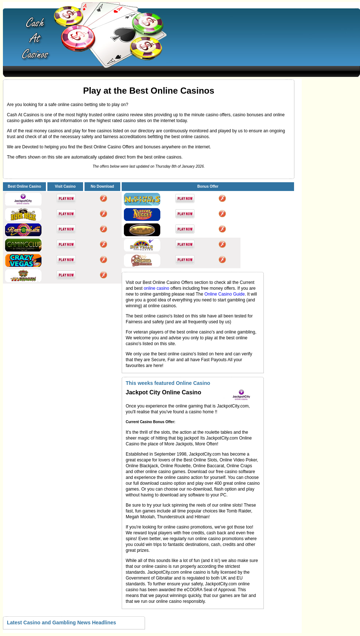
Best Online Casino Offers (168, 282)
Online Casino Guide (224, 294)
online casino (157, 288)
